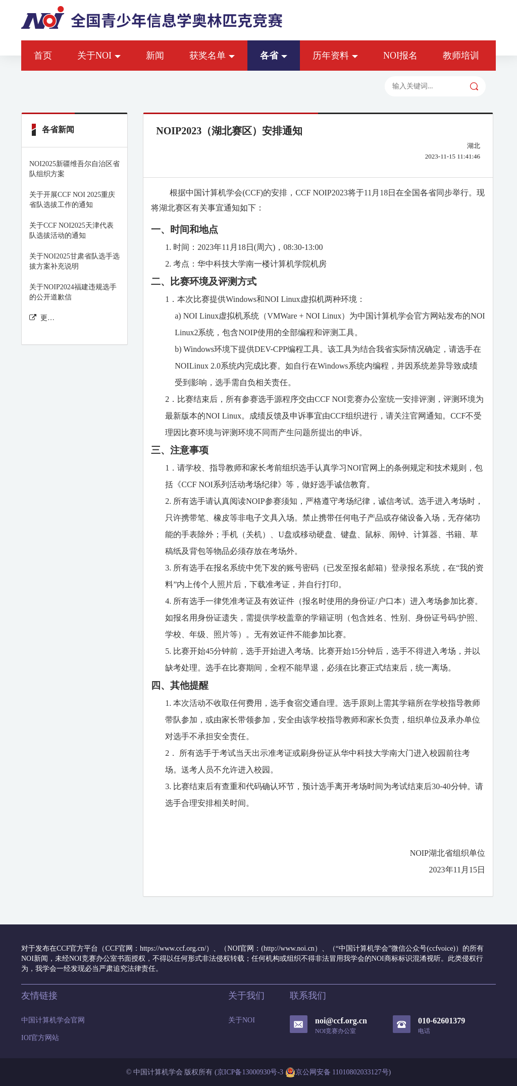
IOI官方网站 (40, 1038)
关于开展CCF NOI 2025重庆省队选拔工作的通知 (72, 200)
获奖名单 (212, 55)
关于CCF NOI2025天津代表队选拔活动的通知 (71, 230)
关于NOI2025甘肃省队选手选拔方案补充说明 (74, 261)
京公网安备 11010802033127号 (337, 1072)
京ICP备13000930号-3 (250, 1072)
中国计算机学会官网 (53, 1020)
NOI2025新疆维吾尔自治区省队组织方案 (74, 169)
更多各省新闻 (42, 318)
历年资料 (335, 55)
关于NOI (99, 55)
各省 (273, 55)
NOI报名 (400, 55)
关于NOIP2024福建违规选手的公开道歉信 (73, 292)
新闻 (155, 55)
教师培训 (461, 55)
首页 (43, 55)
